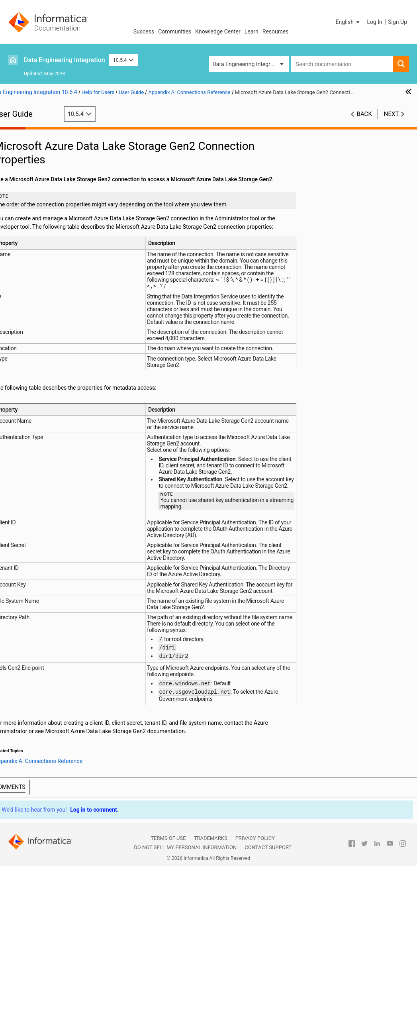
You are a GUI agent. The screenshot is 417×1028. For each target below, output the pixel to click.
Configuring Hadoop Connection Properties (46, 569)
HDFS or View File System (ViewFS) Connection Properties (64, 435)
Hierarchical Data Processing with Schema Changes (55, 272)
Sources (23, 176)
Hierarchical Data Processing (49, 242)
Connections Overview (53, 318)
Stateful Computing (37, 301)
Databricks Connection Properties (64, 376)
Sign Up (397, 22)
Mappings (25, 159)
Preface (22, 134)
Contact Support (268, 1009)
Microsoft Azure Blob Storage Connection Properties (64, 502)
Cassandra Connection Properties (64, 360)
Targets (22, 184)
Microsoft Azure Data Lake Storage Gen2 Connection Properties (64, 527)
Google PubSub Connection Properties (64, 418)
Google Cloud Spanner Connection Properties (64, 401)
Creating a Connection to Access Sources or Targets (64, 552)
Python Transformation (41, 201)
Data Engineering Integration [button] (248, 64)
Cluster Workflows (35, 217)
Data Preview (29, 209)
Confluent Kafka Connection (60, 368)
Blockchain (26, 293)
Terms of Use (168, 1000)
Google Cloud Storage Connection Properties (64, 410)
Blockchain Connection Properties (64, 351)
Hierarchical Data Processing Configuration (49, 255)
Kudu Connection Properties (60, 493)
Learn (251, 31)
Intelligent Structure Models (47, 284)
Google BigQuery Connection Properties (64, 393)
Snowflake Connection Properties (64, 544)
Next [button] (391, 122)
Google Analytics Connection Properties (64, 385)
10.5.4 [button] (123, 60)
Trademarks (210, 1000)
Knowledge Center (217, 31)
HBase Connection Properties (62, 443)
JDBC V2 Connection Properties (64, 477)
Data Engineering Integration (64, 60)
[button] (348, 22)
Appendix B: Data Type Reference (54, 577)
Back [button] (364, 122)
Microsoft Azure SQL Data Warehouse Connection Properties (64, 535)
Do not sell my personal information (185, 1009)
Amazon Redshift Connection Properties (64, 335)
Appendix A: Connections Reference (57, 309)
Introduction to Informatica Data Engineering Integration (52, 146)
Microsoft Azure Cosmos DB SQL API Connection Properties (64, 510)
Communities (174, 31)
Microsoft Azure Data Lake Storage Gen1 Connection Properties (64, 519)
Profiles (22, 226)
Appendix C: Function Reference (52, 586)
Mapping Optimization (40, 167)
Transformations (33, 192)
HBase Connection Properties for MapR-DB (64, 452)
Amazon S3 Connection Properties (64, 343)
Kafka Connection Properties (61, 485)
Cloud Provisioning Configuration (44, 327)
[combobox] (342, 64)
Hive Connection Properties (59, 460)
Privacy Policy (255, 1000)
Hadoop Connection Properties (63, 427)
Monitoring (26, 234)
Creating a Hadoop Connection (63, 560)
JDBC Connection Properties (61, 468)
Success (144, 31)
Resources (275, 31)
